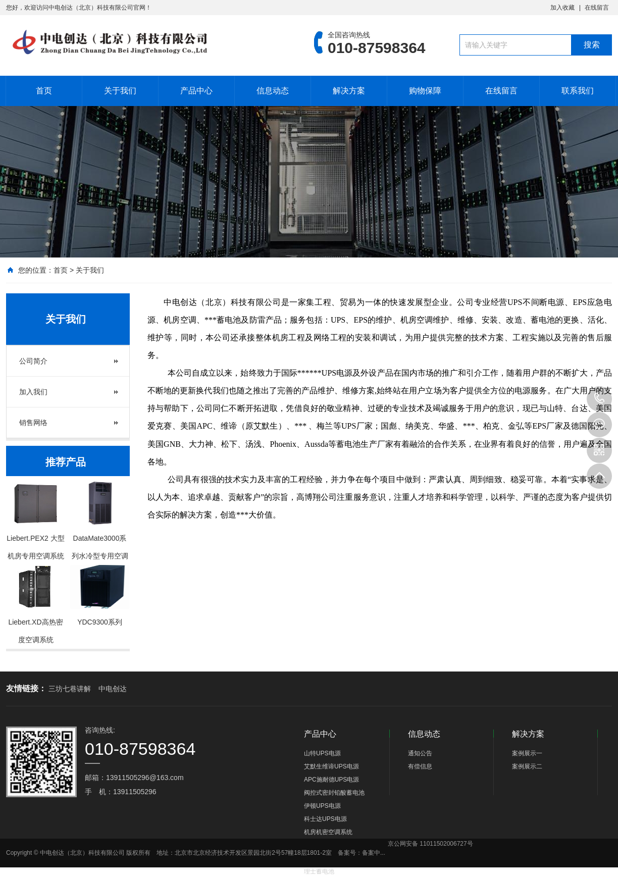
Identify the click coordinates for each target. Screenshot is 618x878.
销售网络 (33, 423)
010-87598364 (599, 398)
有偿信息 (420, 766)
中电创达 (112, 689)
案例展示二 (527, 766)
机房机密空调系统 (328, 832)
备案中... (373, 852)
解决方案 (349, 90)
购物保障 (425, 90)
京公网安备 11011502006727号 (430, 843)
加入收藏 (562, 7)
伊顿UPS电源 (322, 805)
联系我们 (577, 90)
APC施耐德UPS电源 (331, 779)
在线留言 (597, 7)
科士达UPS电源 (325, 818)
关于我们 (120, 90)
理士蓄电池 (319, 871)
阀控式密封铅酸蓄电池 (334, 792)
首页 (44, 90)
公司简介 (33, 361)
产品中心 (196, 90)
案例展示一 (527, 753)
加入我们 (33, 392)
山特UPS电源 (322, 753)
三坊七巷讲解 (69, 689)
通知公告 (420, 753)
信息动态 (272, 90)
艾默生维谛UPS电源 (331, 766)
